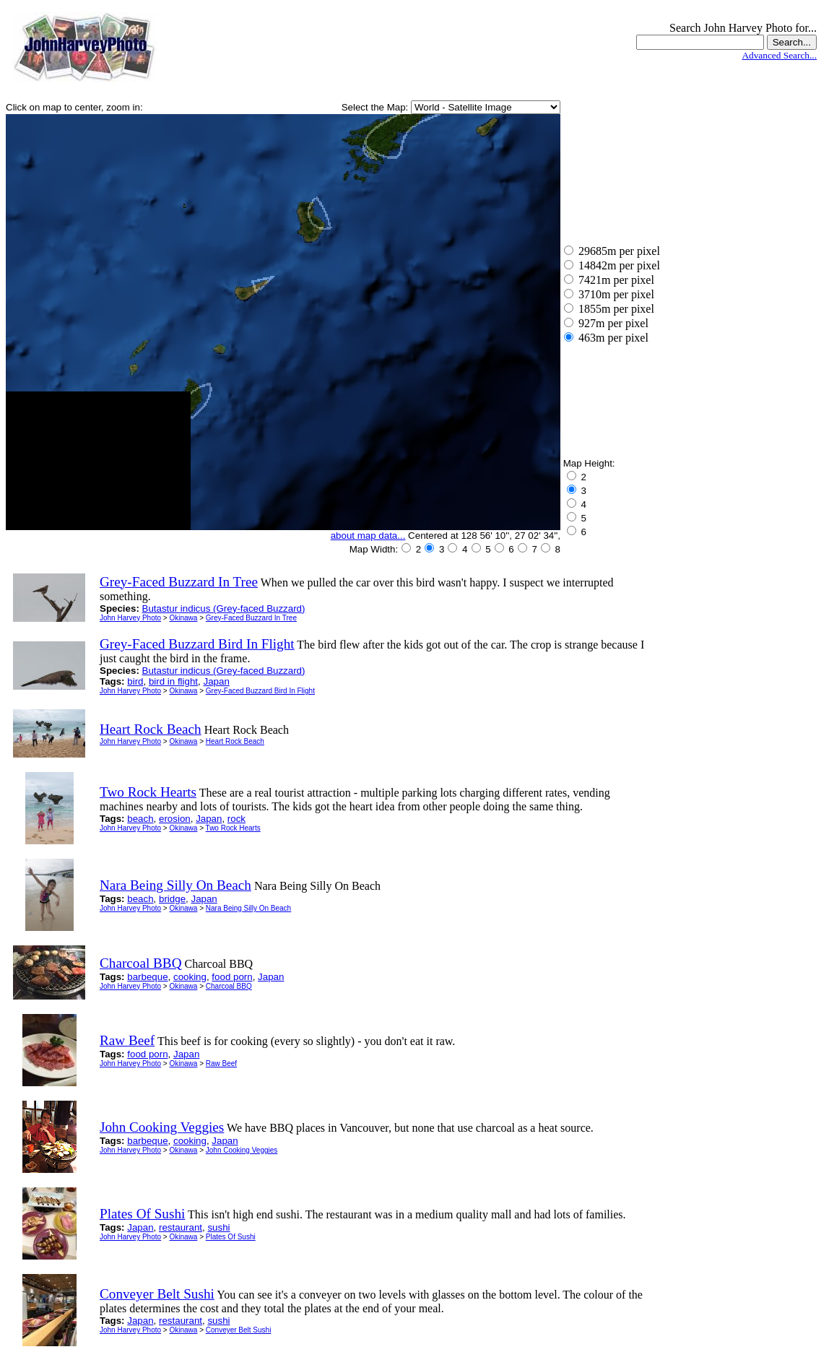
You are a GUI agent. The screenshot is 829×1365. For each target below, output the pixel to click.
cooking (190, 976)
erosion (175, 818)
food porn (232, 976)
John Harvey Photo (130, 618)
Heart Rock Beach (235, 741)
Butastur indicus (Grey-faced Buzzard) (223, 608)
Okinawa (183, 618)
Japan (216, 681)
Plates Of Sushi (231, 1237)
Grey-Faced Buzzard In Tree (251, 618)
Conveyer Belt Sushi (239, 1330)
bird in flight (173, 681)
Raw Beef (221, 1063)
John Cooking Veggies (242, 1150)
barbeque (147, 976)
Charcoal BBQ (229, 986)
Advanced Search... (779, 55)
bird (135, 681)
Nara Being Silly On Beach (248, 908)
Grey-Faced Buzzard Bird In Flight (260, 691)
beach (140, 818)
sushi (218, 1227)
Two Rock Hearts (233, 828)
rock (236, 818)
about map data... (368, 535)
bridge (172, 898)
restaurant (180, 1227)
